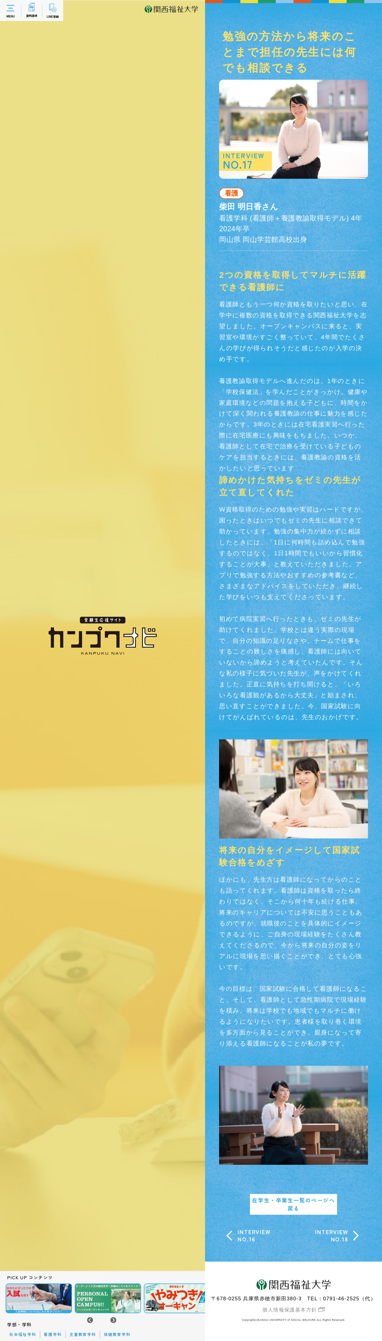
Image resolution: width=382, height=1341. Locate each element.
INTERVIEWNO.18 (331, 1235)
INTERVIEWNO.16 (254, 1235)
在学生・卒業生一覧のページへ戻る (293, 1204)
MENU (10, 10)
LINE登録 (53, 10)
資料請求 (31, 10)
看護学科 (53, 1334)
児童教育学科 (82, 1334)
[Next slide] (113, 1320)
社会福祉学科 (22, 1334)
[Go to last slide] (90, 1320)
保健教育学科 (117, 1334)
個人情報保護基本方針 (289, 1310)
